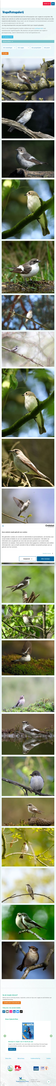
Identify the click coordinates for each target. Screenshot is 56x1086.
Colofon (48, 1058)
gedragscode (39, 28)
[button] (28, 41)
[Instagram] (10, 1011)
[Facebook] (4, 1011)
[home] (8, 4)
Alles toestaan (45, 558)
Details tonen (47, 553)
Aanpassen (27, 558)
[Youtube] (7, 1011)
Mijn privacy (21, 1058)
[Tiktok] (21, 1011)
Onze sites (8, 1058)
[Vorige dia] (5, 1044)
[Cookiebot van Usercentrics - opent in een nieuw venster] (46, 526)
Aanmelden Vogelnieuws (12, 1002)
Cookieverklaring (35, 1058)
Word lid (12, 1049)
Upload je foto (7, 37)
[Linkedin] (14, 1011)
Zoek (5, 53)
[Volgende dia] (51, 1044)
